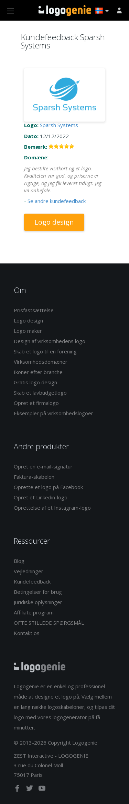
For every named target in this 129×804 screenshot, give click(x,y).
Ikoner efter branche (38, 372)
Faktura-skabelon (34, 476)
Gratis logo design (35, 382)
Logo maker (28, 330)
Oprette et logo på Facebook (48, 487)
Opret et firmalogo (36, 402)
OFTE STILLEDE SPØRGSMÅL (49, 622)
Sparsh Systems (59, 125)
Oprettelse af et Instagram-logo (52, 507)
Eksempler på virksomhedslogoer (53, 413)
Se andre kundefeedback (57, 200)
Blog (19, 560)
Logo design (54, 222)
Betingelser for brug (38, 591)
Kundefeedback (32, 581)
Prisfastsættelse (34, 310)
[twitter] (30, 789)
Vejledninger (28, 571)
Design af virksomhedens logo (49, 341)
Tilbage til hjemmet (65, 10)
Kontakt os (27, 633)
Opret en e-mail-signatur (43, 466)
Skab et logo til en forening (45, 351)
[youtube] (42, 789)
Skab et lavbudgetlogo (40, 392)
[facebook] (18, 789)
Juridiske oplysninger (38, 602)
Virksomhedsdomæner (40, 361)
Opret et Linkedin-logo (40, 497)
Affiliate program (34, 612)
